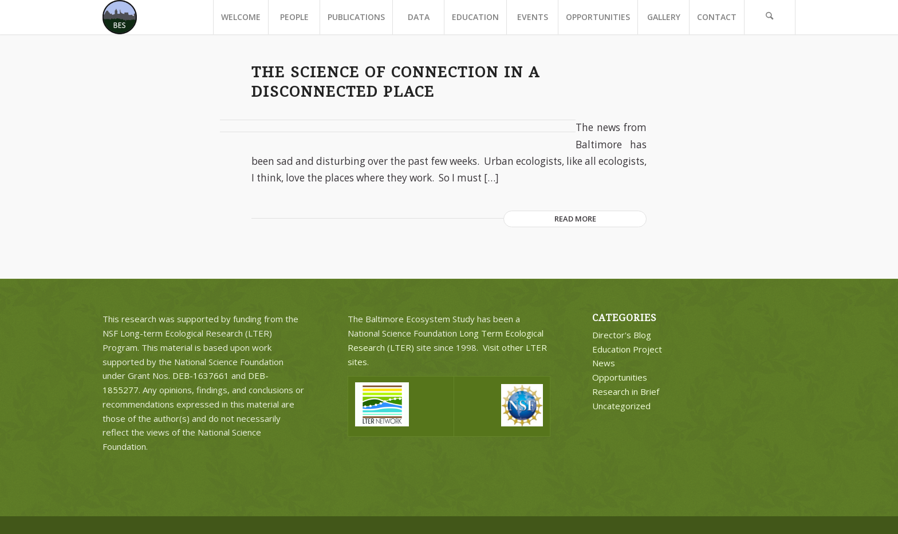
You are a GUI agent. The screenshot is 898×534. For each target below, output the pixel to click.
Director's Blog (621, 335)
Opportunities (619, 377)
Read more (575, 218)
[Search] (769, 17)
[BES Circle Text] (120, 17)
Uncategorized (621, 406)
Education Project (627, 349)
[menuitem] (240, 17)
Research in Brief (625, 391)
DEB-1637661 (200, 375)
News (603, 363)
